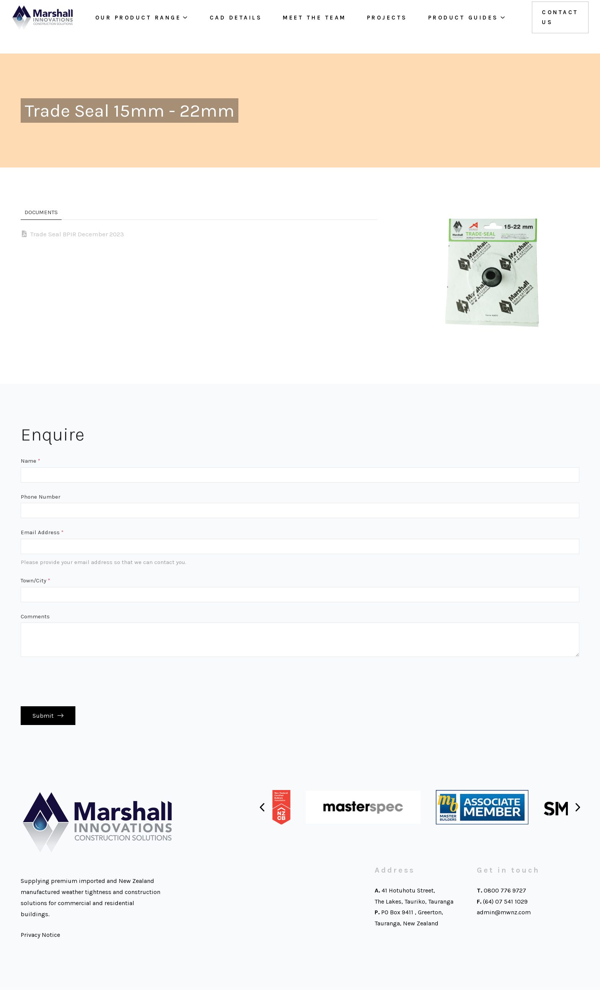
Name (30, 460)
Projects (379, 26)
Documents (41, 212)
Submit (43, 717)
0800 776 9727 (505, 893)
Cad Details (228, 26)
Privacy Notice (40, 937)
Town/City (35, 580)
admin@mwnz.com (504, 915)
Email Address (42, 532)
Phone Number (40, 496)
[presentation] (79, 682)
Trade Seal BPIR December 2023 (77, 234)
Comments (35, 616)
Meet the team (307, 26)
